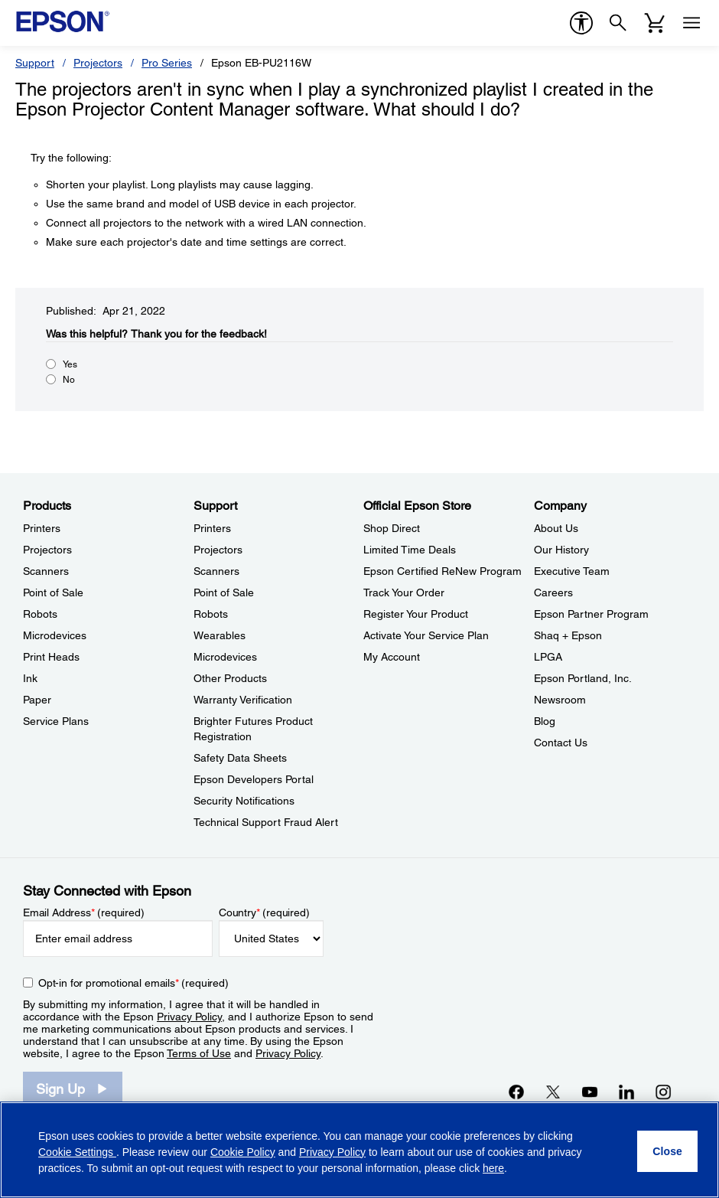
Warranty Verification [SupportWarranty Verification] (243, 700)
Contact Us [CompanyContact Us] (560, 742)
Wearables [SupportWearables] (220, 635)
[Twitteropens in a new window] (553, 1091)
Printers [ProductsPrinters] (41, 528)
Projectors (97, 63)
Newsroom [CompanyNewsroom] (560, 700)
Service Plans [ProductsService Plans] (56, 721)
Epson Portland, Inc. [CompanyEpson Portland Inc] (583, 678)
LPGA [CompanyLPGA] (548, 657)
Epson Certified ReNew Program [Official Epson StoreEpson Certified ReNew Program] (442, 571)
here (493, 1168)
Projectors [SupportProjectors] (218, 550)
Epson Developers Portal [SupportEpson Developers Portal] (254, 779)
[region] (359, 1150)
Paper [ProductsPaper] (37, 700)
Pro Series (167, 63)
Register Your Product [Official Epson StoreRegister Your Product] (415, 614)
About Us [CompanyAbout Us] (556, 528)
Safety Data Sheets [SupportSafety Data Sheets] (240, 758)
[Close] (667, 1151)
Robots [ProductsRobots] (40, 614)
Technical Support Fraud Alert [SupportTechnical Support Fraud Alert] (266, 822)
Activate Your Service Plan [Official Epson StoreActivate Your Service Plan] (426, 635)
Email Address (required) (84, 912)
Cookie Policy (242, 1152)
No (69, 379)
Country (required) (264, 912)
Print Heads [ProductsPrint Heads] (51, 657)
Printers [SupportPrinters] (212, 528)
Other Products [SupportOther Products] (230, 678)
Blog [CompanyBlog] (544, 721)
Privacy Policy (189, 1016)
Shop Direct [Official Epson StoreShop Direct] (391, 528)
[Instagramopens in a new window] (663, 1091)
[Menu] (691, 23)
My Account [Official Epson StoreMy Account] (391, 657)
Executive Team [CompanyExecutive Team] (572, 571)
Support (34, 63)
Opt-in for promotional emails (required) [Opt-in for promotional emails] (133, 983)
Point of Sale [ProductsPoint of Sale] (53, 592)
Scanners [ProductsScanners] (46, 571)
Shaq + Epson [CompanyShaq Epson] (568, 635)
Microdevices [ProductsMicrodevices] (54, 635)
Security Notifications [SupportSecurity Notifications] (244, 801)
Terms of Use (199, 1053)
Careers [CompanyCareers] (553, 592)
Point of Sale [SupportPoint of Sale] (224, 592)
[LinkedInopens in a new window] (626, 1091)
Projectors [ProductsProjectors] (47, 550)
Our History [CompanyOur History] (561, 550)
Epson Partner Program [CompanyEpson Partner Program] (591, 614)
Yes (70, 364)
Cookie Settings (77, 1152)
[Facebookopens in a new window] (516, 1091)
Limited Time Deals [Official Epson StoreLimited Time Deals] (409, 550)
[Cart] (655, 23)
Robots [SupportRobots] (211, 614)
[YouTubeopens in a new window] (590, 1091)
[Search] (618, 23)
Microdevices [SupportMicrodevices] (225, 657)
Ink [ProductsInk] (30, 678)
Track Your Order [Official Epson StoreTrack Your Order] (403, 592)
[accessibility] (581, 23)
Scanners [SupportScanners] (216, 571)
